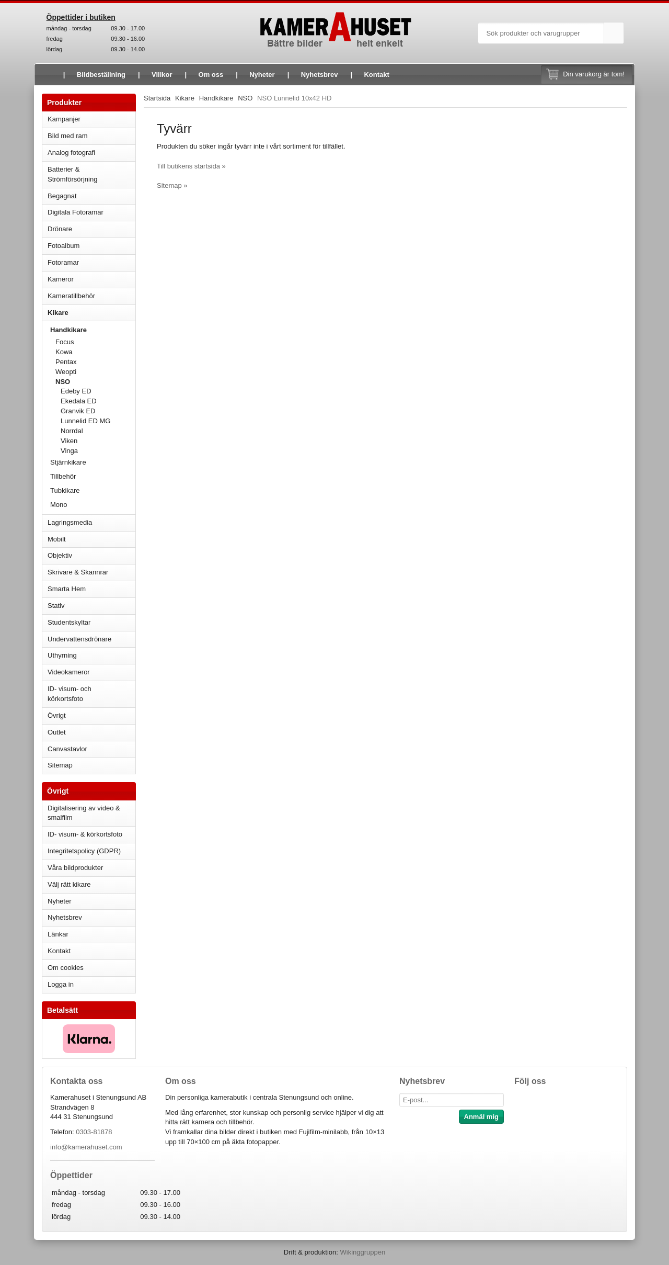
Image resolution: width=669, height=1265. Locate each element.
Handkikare (92, 330)
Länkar (58, 934)
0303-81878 (94, 1132)
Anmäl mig (481, 1117)
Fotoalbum (91, 246)
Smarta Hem (67, 589)
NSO (95, 382)
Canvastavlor (67, 749)
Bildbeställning (101, 74)
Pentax (65, 362)
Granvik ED (78, 411)
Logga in (61, 984)
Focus (95, 342)
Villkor (162, 74)
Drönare (91, 229)
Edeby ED (76, 391)
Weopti (95, 372)
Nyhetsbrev (319, 74)
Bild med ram (91, 136)
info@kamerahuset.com (86, 1147)
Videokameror (91, 672)
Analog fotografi (91, 152)
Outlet (57, 732)
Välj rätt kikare (69, 884)
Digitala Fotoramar (75, 212)
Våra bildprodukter (75, 868)
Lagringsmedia (91, 522)
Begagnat (91, 196)
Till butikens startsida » (191, 166)
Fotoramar (91, 262)
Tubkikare (92, 490)
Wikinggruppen (362, 1252)
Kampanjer (64, 119)
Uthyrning (62, 655)
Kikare (91, 313)
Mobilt (91, 539)
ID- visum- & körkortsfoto (85, 834)
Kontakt (376, 74)
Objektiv (91, 555)
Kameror (91, 279)
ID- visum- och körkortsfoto (69, 694)
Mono (58, 505)
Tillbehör (63, 476)
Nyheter (261, 74)
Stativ (91, 605)
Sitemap (60, 765)
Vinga (69, 451)
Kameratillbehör (91, 296)
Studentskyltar (69, 622)
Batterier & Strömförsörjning (91, 174)
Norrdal (72, 431)
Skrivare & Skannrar (91, 572)
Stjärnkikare (68, 462)
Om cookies (66, 968)
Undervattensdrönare (91, 639)
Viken (69, 441)
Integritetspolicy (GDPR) (84, 851)
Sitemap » (172, 185)
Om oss (211, 74)
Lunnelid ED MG (85, 421)
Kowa (95, 352)
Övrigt (57, 715)
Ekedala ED (79, 401)
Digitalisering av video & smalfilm (84, 813)
